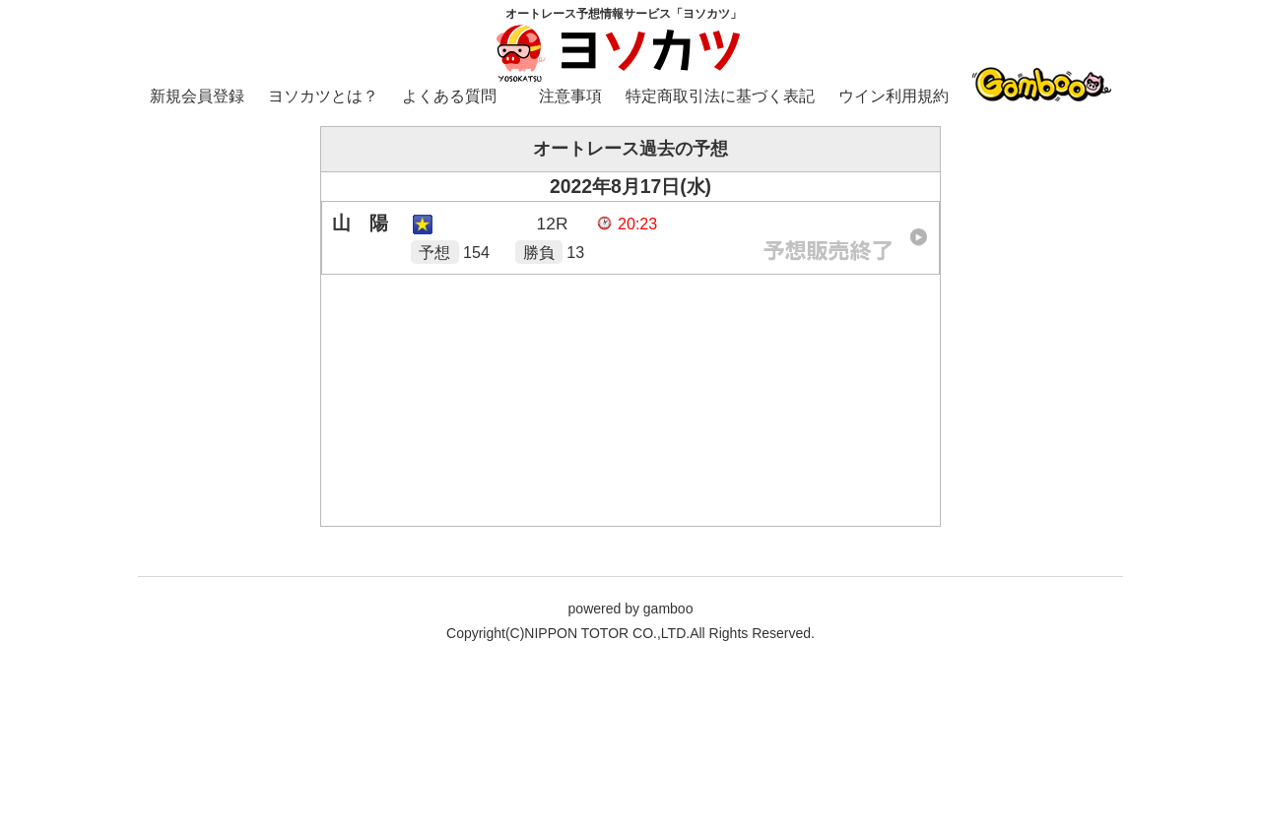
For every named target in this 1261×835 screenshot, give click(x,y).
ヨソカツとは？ (323, 96)
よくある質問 (449, 96)
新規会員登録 (197, 96)
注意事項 (570, 96)
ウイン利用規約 (893, 96)
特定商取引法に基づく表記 (720, 96)
